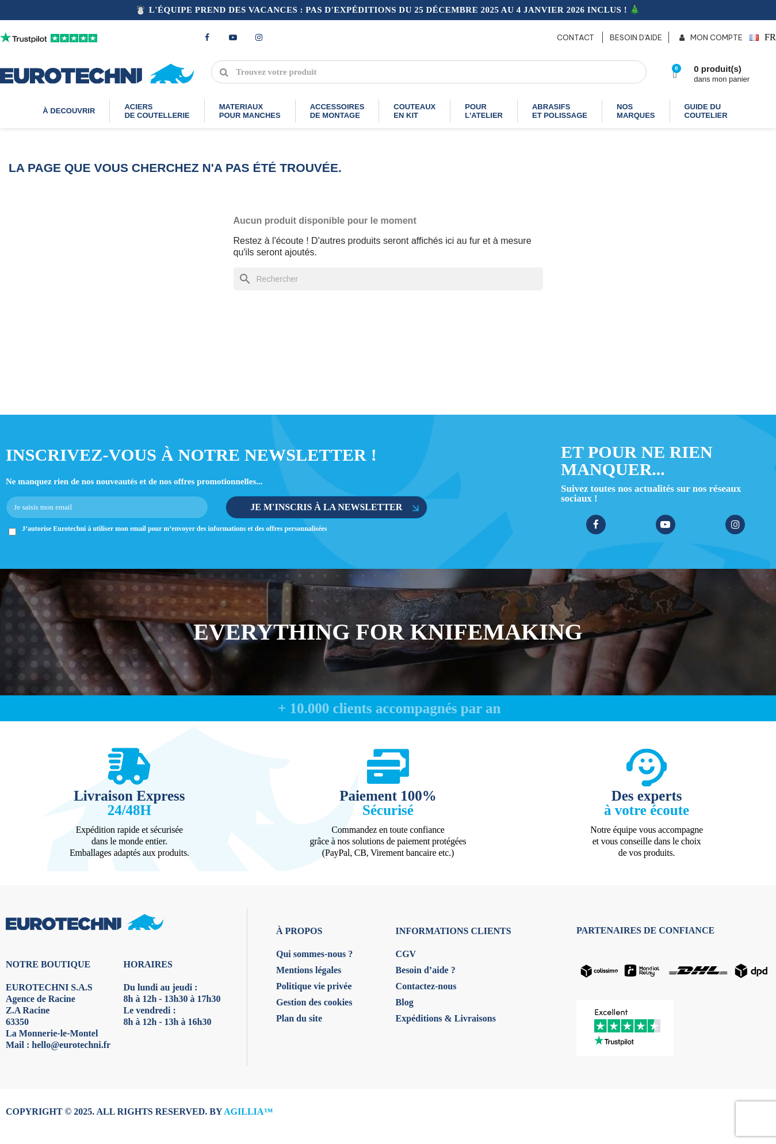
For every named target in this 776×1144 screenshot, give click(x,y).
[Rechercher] (388, 278)
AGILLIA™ (248, 1111)
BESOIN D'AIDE (636, 37)
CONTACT (575, 37)
